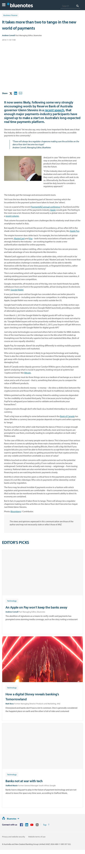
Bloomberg (16, 511)
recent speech (54, 110)
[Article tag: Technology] (12, 600)
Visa (30, 238)
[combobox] (70, 5)
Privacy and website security (13, 836)
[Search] (70, 5)
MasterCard (19, 238)
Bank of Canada (67, 416)
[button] (4, 5)
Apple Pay (74, 231)
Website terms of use (36, 836)
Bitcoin (27, 372)
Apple (53, 209)
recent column (12, 216)
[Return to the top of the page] (46, 824)
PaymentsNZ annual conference (45, 206)
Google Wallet (17, 289)
